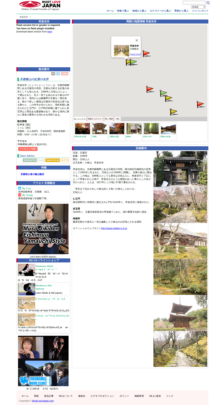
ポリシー (124, 396)
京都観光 (64, 74)
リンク (169, 396)
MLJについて (66, 396)
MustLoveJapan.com (43, 400)
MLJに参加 (155, 396)
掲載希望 (139, 396)
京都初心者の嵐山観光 (32, 174)
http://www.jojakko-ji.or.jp (114, 228)
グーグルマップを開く (28, 149)
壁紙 (36, 396)
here (49, 31)
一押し (117, 119)
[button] (173, 112)
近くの (80, 119)
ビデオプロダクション (102, 396)
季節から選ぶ (181, 10)
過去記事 (49, 396)
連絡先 (81, 396)
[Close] (137, 40)
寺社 (53, 74)
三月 (58, 74)
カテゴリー (95, 119)
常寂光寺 (24, 17)
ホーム (110, 10)
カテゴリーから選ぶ (160, 10)
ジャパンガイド (200, 10)
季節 (109, 119)
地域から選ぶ (139, 10)
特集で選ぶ (123, 10)
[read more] (135, 54)
